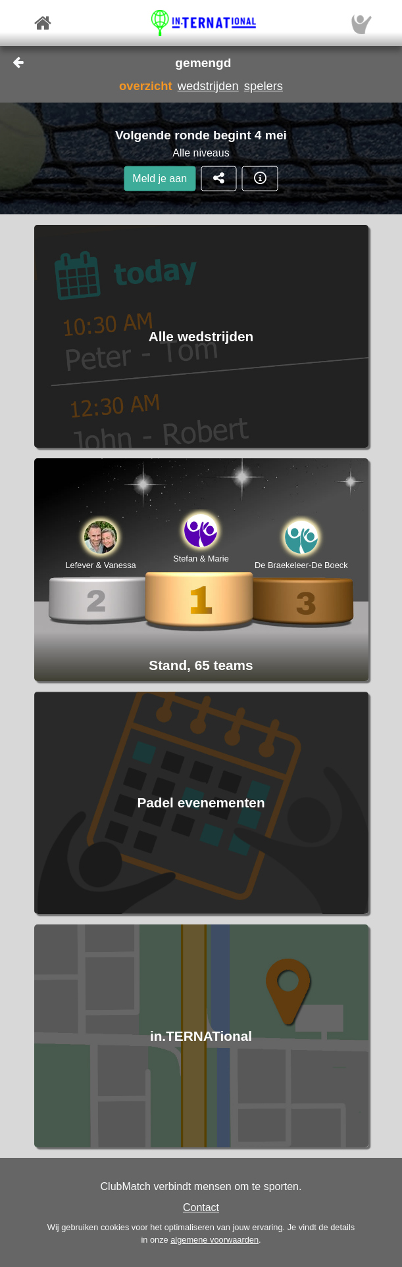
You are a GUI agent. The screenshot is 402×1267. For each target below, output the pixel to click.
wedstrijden (208, 86)
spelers (263, 86)
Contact (201, 1207)
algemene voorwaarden (214, 1240)
